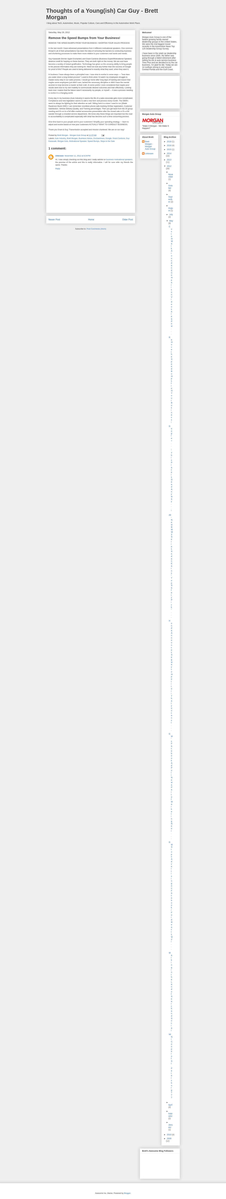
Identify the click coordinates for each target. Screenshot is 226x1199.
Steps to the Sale (107, 141)
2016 (169, 145)
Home (91, 219)
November (170, 175)
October (170, 186)
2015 (169, 149)
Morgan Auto (63, 141)
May (171, 221)
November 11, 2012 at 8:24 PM (78, 156)
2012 (169, 166)
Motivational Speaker (78, 141)
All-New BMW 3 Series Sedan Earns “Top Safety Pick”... (171, 566)
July (171, 214)
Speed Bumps (93, 141)
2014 (169, 153)
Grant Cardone (119, 138)
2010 (169, 1134)
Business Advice (85, 138)
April (170, 1105)
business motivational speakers (119, 159)
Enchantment (98, 138)
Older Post (127, 219)
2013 (169, 160)
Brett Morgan (72, 138)
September (170, 199)
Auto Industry (60, 138)
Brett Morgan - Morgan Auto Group (150, 145)
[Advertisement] (156, 91)
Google (109, 138)
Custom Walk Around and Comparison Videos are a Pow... (171, 279)
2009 (169, 1138)
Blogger (127, 1193)
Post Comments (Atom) (96, 229)
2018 (169, 141)
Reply (57, 169)
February (170, 1115)
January (170, 1126)
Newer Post (54, 219)
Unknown (59, 156)
